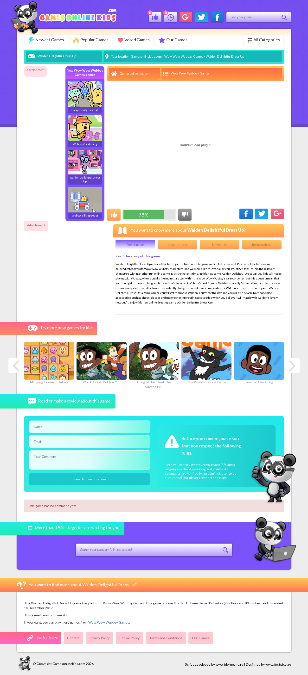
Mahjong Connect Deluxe (49, 362)
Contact (73, 637)
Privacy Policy (99, 637)
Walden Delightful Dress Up (85, 165)
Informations (261, 244)
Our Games (174, 40)
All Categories (264, 40)
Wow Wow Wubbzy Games (183, 56)
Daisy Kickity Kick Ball (85, 96)
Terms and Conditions (165, 637)
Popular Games (91, 40)
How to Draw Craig (259, 362)
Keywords (219, 244)
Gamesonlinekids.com (146, 56)
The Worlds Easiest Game (206, 362)
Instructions (177, 244)
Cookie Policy (129, 637)
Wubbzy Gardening (85, 130)
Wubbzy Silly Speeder (85, 201)
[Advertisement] (43, 145)
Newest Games (46, 40)
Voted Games (135, 40)
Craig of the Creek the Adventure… (154, 364)
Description (135, 244)
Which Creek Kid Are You (102, 362)
